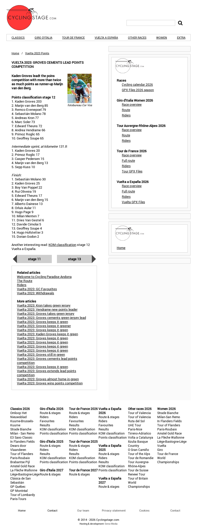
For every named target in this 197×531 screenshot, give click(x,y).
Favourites (47, 421)
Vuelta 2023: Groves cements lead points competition (47, 360)
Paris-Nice (135, 429)
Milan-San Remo (168, 417)
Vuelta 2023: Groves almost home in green (48, 379)
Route (126, 110)
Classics (18, 37)
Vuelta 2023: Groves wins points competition (50, 383)
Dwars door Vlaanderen (18, 447)
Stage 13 (74, 259)
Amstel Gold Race (22, 466)
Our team (83, 510)
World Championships (139, 484)
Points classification (54, 433)
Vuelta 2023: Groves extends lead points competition (46, 373)
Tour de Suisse (138, 470)
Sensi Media (111, 523)
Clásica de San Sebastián (20, 480)
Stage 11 (34, 259)
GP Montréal (19, 491)
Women (161, 37)
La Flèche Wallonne (23, 470)
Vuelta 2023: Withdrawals (35, 293)
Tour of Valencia (139, 413)
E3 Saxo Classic (21, 437)
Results (45, 425)
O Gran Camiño (138, 450)
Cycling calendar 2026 (137, 84)
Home (15, 53)
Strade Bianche (20, 429)
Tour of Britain (138, 478)
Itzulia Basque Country (138, 443)
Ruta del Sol (136, 421)
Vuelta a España (106, 37)
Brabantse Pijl (20, 462)
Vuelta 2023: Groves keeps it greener (44, 325)
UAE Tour (134, 425)
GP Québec (17, 486)
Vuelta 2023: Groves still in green (41, 354)
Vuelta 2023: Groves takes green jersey (45, 313)
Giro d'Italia (43, 37)
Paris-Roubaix (20, 458)
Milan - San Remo (22, 433)
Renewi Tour (136, 474)
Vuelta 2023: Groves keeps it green (42, 321)
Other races (137, 37)
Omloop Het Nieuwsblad (18, 415)
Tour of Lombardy (22, 495)
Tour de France (73, 37)
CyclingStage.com (34, 17)
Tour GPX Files (132, 171)
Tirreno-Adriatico (139, 433)
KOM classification (62, 244)
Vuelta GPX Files (133, 202)
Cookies (144, 510)
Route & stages (50, 413)
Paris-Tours (18, 499)
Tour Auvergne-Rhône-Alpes (138, 464)
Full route (128, 160)
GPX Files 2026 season (138, 90)
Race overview (132, 104)
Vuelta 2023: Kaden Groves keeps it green (47, 334)
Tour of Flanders (21, 454)
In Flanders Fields (22, 441)
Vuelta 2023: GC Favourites (37, 289)
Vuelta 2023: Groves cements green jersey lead (51, 317)
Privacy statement (114, 510)
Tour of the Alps (139, 454)
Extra (181, 37)
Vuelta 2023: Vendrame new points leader (47, 309)
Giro (160, 450)
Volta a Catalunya (140, 437)
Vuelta (161, 445)
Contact (175, 510)
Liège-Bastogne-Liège (25, 474)
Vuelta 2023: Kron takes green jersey (44, 305)
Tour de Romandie (140, 458)
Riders (126, 115)
